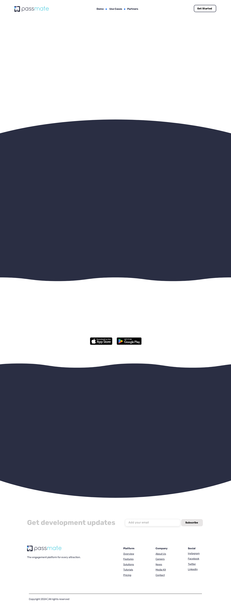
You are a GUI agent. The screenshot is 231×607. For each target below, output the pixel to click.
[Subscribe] (192, 522)
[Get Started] (205, 8)
